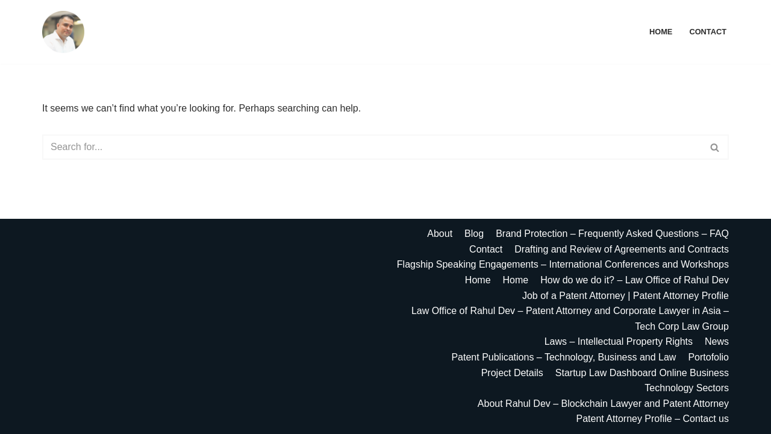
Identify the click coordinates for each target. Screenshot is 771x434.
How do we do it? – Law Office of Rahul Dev (634, 280)
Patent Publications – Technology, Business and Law (563, 357)
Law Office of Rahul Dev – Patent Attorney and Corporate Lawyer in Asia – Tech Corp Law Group (570, 319)
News (717, 341)
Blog (474, 233)
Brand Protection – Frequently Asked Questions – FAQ (612, 233)
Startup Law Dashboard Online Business (642, 373)
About (439, 233)
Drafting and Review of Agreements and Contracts (621, 249)
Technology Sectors (687, 388)
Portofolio (708, 357)
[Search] (372, 147)
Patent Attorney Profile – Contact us (652, 419)
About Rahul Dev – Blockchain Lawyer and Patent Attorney (603, 403)
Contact (707, 31)
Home (660, 31)
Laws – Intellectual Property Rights (619, 341)
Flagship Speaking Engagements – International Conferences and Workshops (563, 264)
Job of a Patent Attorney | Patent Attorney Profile (625, 296)
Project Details (512, 373)
